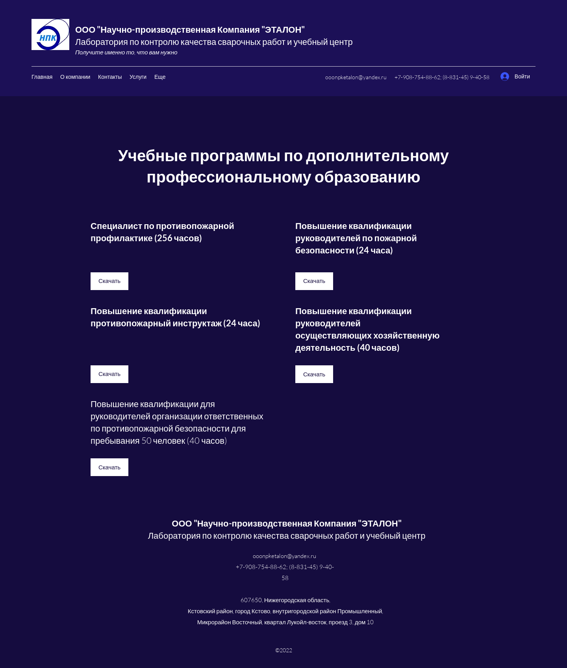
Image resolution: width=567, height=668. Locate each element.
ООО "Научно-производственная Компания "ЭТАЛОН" (190, 29)
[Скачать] (109, 281)
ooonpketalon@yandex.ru (356, 77)
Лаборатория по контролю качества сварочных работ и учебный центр (214, 41)
